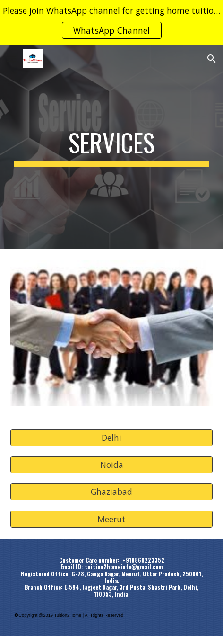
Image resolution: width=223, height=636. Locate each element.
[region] (111, 22)
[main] (111, 147)
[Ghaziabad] (111, 491)
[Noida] (111, 464)
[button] (11, 58)
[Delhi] (111, 437)
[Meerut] (111, 519)
